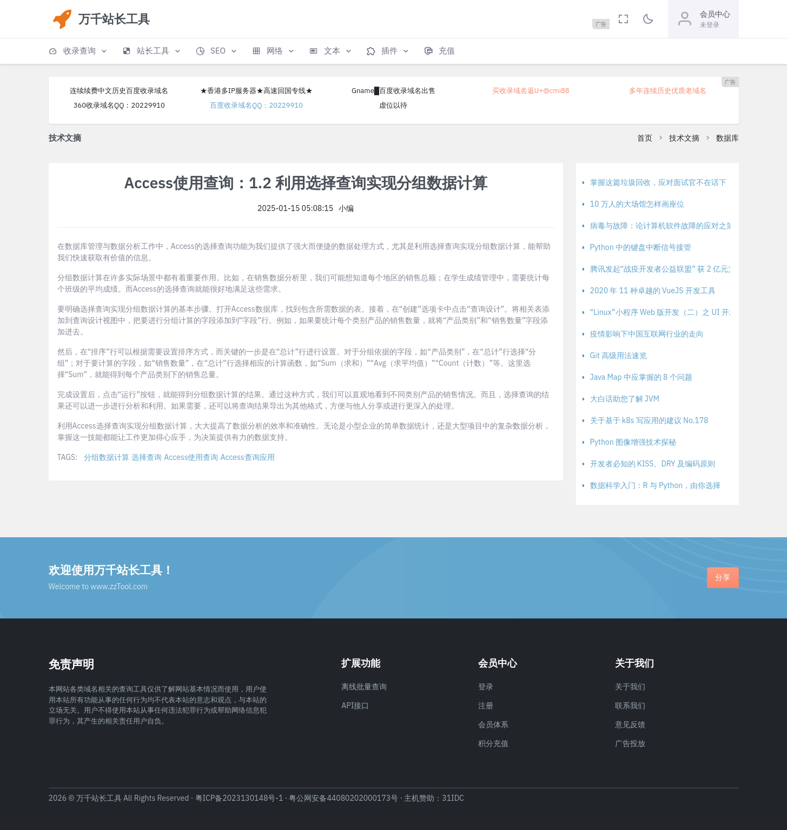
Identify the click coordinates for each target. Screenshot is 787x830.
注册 (485, 705)
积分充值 (493, 743)
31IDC (453, 798)
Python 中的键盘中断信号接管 (640, 247)
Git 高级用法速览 (618, 355)
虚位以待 (393, 105)
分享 (722, 577)
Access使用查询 (191, 457)
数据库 (727, 138)
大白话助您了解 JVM (624, 399)
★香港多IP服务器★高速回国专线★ (256, 90)
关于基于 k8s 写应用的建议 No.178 (649, 420)
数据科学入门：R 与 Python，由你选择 (655, 485)
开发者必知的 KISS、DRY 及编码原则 (652, 464)
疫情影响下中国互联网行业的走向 (647, 334)
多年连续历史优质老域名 (667, 90)
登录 (485, 686)
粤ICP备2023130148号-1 (239, 798)
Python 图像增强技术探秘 (633, 442)
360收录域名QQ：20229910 (119, 105)
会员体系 (493, 724)
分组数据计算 (106, 457)
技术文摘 (684, 138)
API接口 (355, 705)
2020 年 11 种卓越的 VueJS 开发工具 (653, 290)
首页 (644, 138)
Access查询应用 (247, 457)
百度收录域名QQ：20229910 (256, 105)
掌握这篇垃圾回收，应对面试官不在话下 (658, 182)
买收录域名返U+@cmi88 (531, 90)
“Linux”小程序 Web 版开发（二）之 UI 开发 (663, 312)
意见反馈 (630, 724)
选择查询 (146, 457)
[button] (78, 51)
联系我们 (630, 705)
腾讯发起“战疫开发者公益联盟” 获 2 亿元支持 (667, 269)
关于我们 (630, 686)
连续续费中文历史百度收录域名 (119, 90)
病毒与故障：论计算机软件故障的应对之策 (662, 225)
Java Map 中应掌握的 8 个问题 (641, 377)
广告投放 (630, 743)
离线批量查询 (364, 686)
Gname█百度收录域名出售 (393, 90)
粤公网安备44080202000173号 (343, 798)
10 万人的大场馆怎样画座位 (637, 204)
